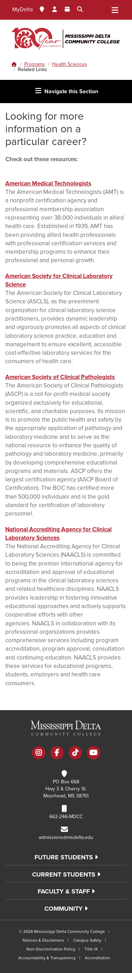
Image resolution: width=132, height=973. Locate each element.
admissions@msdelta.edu (66, 837)
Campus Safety (87, 940)
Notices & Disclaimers (43, 940)
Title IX (91, 949)
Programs (34, 64)
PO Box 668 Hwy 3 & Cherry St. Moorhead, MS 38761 (66, 789)
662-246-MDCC (66, 817)
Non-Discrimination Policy (50, 949)
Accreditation (97, 957)
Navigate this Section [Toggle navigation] (66, 91)
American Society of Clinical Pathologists (60, 377)
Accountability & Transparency (47, 957)
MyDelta (22, 9)
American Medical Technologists (48, 183)
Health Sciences (69, 64)
